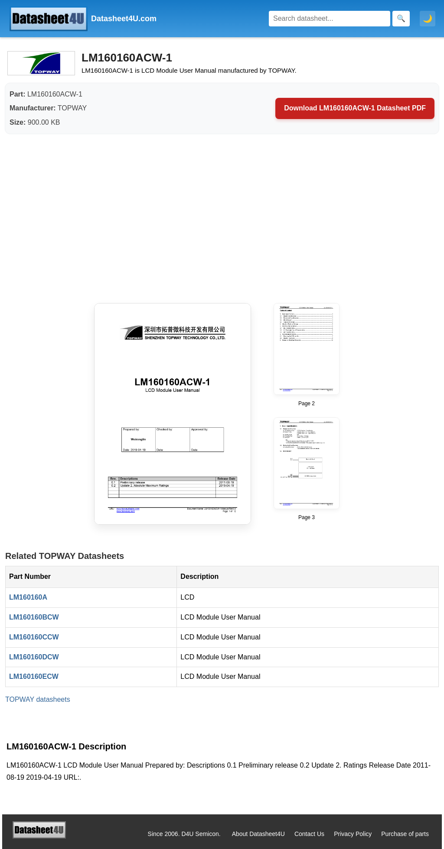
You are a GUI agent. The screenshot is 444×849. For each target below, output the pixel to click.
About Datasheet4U (258, 833)
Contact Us (309, 833)
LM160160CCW (34, 637)
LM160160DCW (34, 657)
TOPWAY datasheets (37, 699)
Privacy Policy (353, 833)
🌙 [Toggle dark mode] (427, 18)
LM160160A (28, 597)
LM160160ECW (34, 676)
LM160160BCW (34, 617)
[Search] (329, 18)
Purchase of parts (405, 833)
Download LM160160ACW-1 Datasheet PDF (355, 108)
